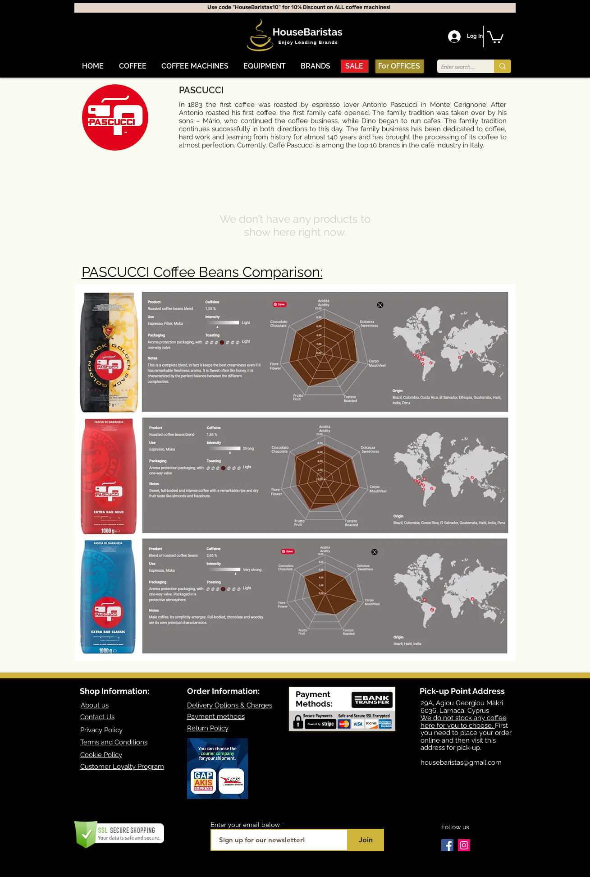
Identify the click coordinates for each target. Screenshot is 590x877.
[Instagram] (464, 845)
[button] (132, 66)
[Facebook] (447, 845)
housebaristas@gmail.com (461, 762)
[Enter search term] (458, 67)
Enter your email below (245, 824)
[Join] (366, 840)
